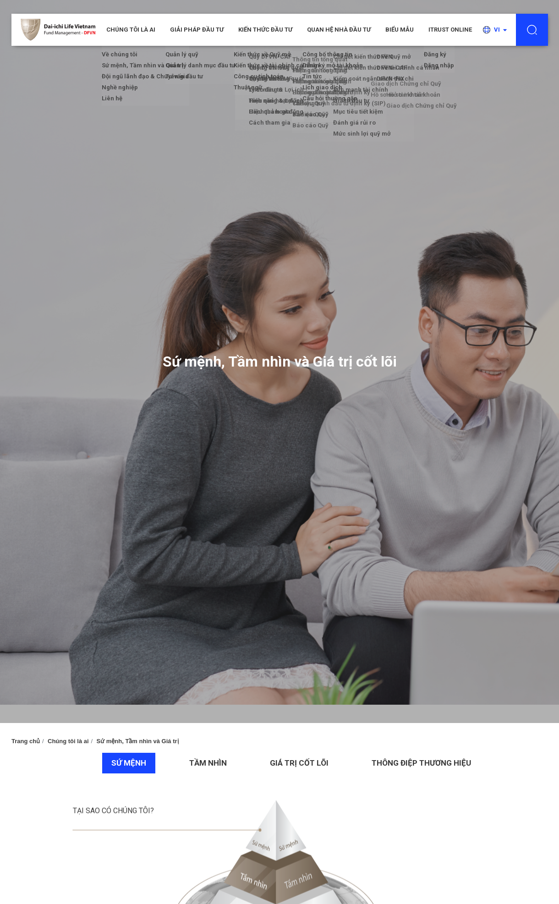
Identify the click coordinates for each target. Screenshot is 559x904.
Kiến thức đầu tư (265, 29)
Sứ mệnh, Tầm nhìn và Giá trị (137, 741)
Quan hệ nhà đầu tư (339, 29)
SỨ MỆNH (128, 762)
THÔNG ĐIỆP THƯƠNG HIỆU (421, 762)
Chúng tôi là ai (68, 741)
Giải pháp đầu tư (197, 29)
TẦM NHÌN (208, 762)
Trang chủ (25, 741)
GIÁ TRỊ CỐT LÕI (299, 762)
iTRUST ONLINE (450, 29)
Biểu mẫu (399, 29)
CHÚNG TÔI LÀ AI (130, 29)
